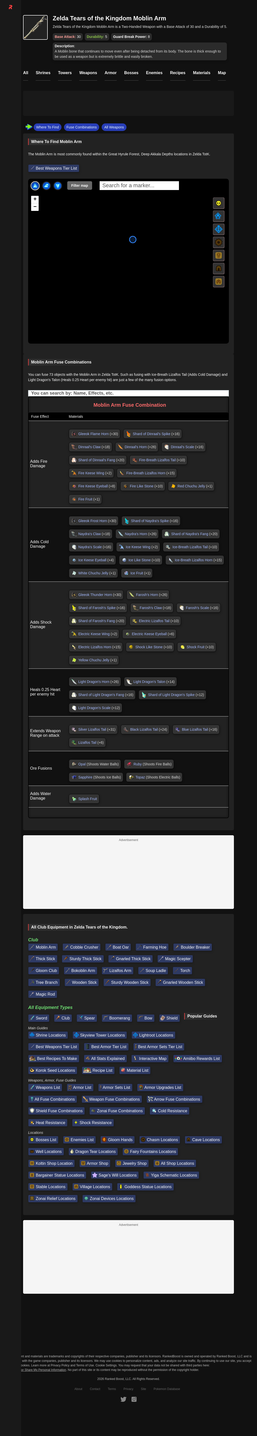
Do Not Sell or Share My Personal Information (35, 1370)
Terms (112, 1389)
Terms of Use (85, 1365)
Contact (95, 1389)
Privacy (128, 1389)
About (78, 1389)
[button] (35, 199)
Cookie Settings (106, 1365)
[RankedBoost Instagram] (134, 1399)
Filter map (79, 185)
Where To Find (47, 127)
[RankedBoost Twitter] (123, 1399)
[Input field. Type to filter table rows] (128, 393)
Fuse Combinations (82, 127)
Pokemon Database (167, 1389)
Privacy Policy (60, 1365)
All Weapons (114, 127)
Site (143, 1389)
